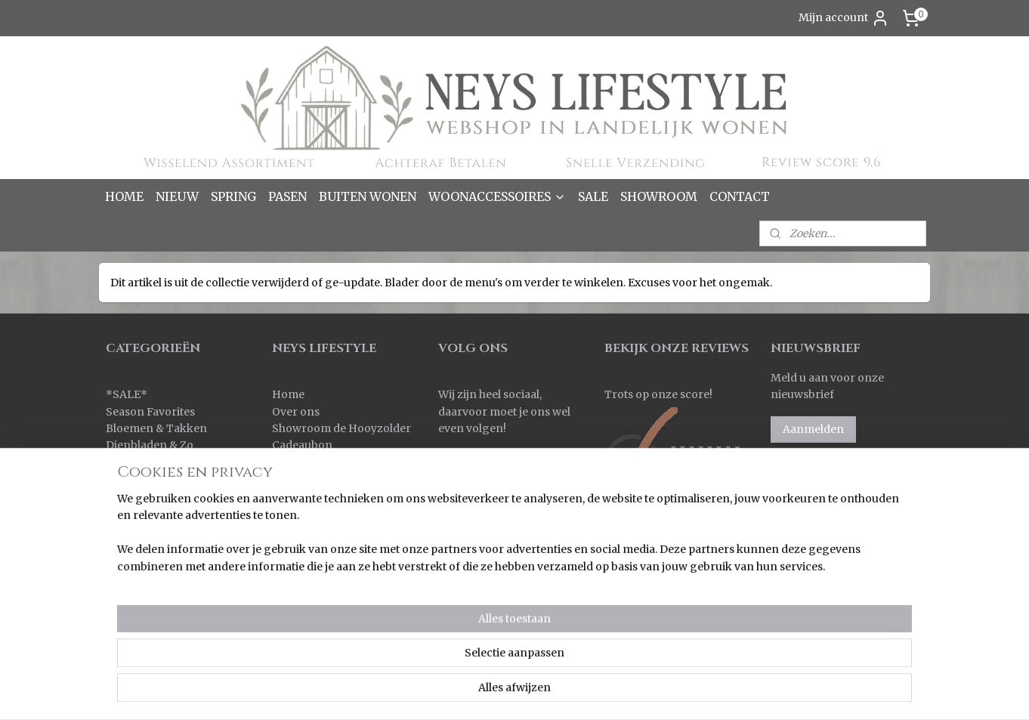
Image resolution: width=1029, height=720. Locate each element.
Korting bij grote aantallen (342, 529)
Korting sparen (314, 513)
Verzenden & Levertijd (330, 479)
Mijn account (844, 18)
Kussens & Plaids (150, 529)
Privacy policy (309, 563)
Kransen (128, 513)
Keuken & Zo (139, 479)
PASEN (287, 196)
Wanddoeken (141, 631)
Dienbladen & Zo (149, 445)
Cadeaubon (302, 445)
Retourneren (306, 495)
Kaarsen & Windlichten (166, 462)
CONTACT (739, 196)
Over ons (296, 412)
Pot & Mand (137, 580)
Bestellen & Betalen (322, 462)
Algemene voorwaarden (336, 547)
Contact (293, 580)
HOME (124, 196)
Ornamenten (140, 547)
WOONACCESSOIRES (497, 196)
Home (288, 394)
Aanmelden (813, 429)
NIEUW (177, 196)
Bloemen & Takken (157, 428)
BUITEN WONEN (367, 196)
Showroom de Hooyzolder (341, 428)
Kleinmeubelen (146, 495)
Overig (124, 563)
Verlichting (135, 614)
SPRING (233, 196)
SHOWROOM (658, 196)
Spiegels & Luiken (153, 597)
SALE (593, 196)
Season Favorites (150, 412)
